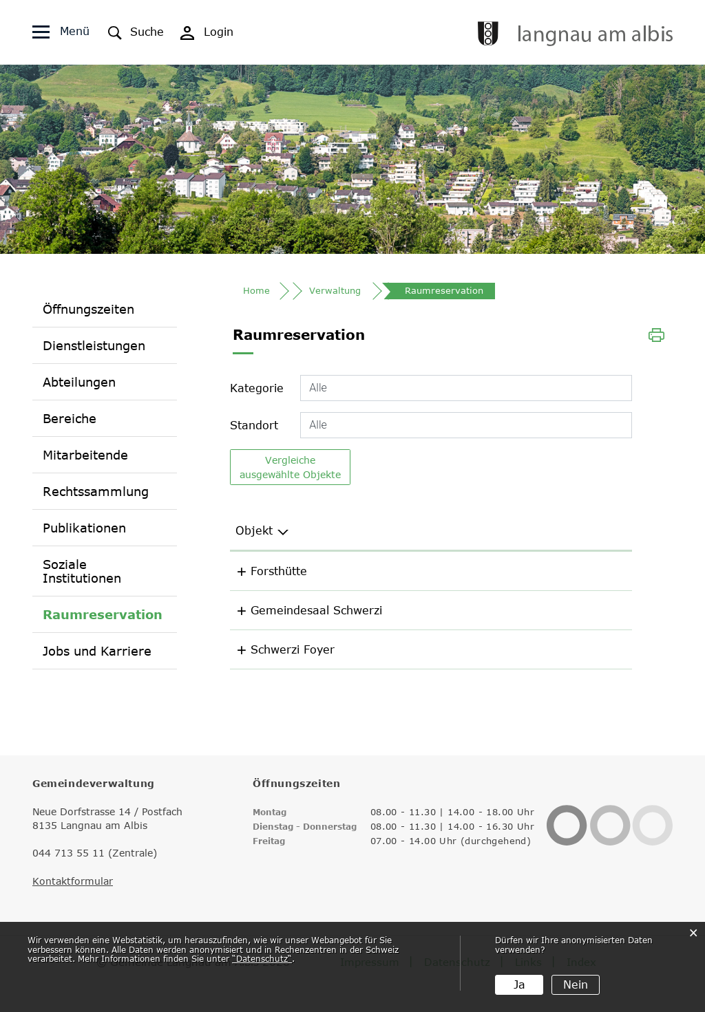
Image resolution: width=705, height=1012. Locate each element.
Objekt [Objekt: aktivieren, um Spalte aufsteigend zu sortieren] (290, 532)
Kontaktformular (72, 883)
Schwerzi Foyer (314, 651)
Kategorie (257, 390)
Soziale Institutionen (82, 571)
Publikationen (84, 528)
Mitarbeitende (85, 455)
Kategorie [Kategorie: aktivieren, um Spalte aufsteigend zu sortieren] (559, 532)
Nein (575, 984)
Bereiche (69, 419)
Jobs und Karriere (97, 651)
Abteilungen (79, 382)
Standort (254, 427)
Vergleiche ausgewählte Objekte (290, 469)
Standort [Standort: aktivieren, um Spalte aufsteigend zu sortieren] (443, 532)
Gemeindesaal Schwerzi (337, 612)
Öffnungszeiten (88, 309)
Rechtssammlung (96, 491)
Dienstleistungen (94, 346)
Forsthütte (300, 573)
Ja (519, 984)
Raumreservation (102, 615)
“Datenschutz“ (262, 958)
